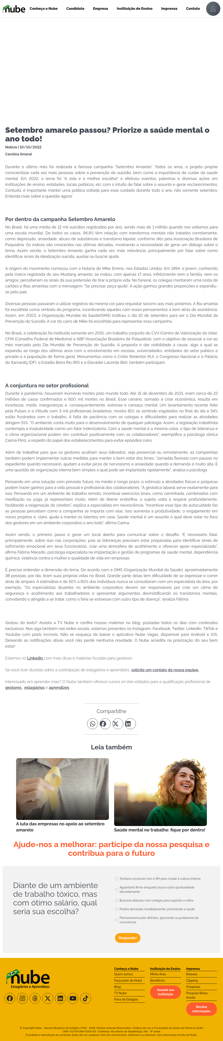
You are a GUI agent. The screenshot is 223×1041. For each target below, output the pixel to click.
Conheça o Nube (44, 9)
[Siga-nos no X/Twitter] (47, 998)
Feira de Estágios (126, 999)
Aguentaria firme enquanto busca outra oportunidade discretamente (157, 889)
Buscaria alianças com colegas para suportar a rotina (156, 900)
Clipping (192, 980)
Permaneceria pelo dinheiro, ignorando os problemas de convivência (159, 920)
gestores (13, 687)
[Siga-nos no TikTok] (85, 998)
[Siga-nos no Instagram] (22, 998)
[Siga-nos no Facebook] (9, 998)
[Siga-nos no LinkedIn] (60, 998)
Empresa (100, 9)
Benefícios (157, 980)
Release (192, 974)
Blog (117, 987)
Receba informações (201, 1009)
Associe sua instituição (165, 992)
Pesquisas (193, 987)
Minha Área (158, 974)
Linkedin (35, 658)
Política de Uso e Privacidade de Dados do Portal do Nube (168, 1027)
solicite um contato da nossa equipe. (165, 670)
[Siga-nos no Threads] (35, 998)
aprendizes (59, 687)
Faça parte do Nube (128, 980)
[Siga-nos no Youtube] (73, 998)
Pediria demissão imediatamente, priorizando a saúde (157, 909)
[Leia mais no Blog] (62, 795)
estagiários (34, 687)
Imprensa (169, 9)
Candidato (75, 9)
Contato (193, 9)
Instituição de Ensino (134, 9)
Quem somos (123, 974)
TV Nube (120, 993)
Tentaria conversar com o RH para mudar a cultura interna (160, 878)
